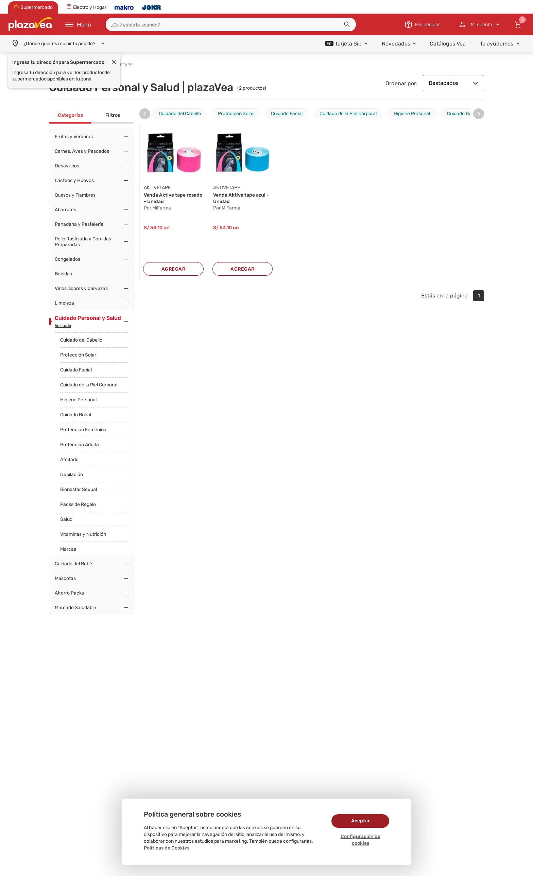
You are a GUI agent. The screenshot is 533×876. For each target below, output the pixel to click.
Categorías (70, 115)
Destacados (453, 83)
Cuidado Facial (76, 370)
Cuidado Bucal (75, 415)
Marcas (68, 549)
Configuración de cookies (360, 840)
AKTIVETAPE (157, 187)
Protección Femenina (83, 430)
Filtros (112, 115)
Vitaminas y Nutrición (83, 534)
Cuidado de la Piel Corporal (88, 385)
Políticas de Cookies (166, 848)
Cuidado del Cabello (81, 340)
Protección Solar (78, 355)
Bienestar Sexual (78, 489)
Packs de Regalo (78, 504)
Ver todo (63, 325)
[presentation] (144, 113)
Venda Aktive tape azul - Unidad (241, 198)
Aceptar (360, 821)
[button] (347, 24)
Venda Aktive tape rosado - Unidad (173, 198)
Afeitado (69, 459)
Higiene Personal (78, 400)
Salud (66, 519)
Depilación (71, 474)
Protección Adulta (79, 445)
